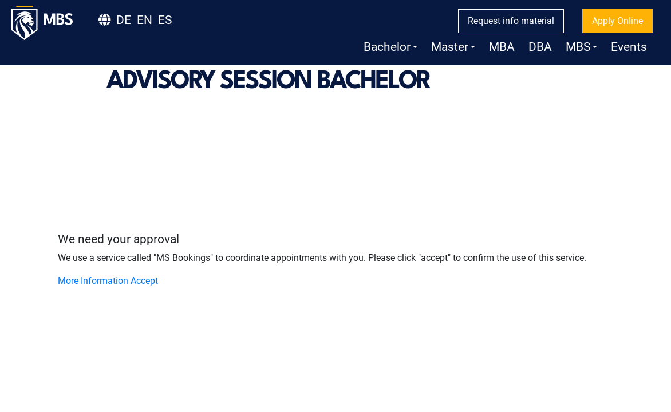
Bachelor (390, 47)
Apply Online (617, 20)
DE (123, 20)
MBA (502, 47)
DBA (540, 47)
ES (165, 20)
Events (629, 47)
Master (453, 47)
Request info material (511, 20)
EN (144, 20)
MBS (581, 47)
